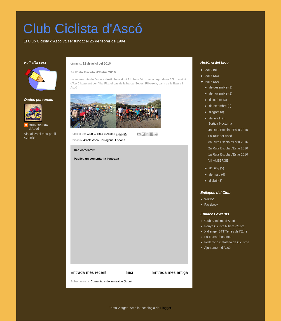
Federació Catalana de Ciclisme (226, 242)
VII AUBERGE (218, 160)
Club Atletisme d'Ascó (219, 221)
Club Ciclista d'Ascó (82, 28)
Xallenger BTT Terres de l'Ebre (225, 231)
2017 (209, 76)
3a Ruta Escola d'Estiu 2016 (228, 142)
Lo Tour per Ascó (220, 136)
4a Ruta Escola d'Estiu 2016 (228, 130)
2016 (209, 82)
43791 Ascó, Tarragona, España (104, 140)
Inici (129, 272)
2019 (209, 70)
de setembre (218, 106)
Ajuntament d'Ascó (217, 247)
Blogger (165, 308)
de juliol (214, 118)
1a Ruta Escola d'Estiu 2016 (228, 154)
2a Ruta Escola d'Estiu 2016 (228, 148)
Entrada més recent (88, 272)
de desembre (218, 87)
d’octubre (216, 100)
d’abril (213, 180)
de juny (214, 168)
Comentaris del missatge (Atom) (112, 281)
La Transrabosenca (218, 237)
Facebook (211, 204)
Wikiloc (209, 199)
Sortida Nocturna (220, 123)
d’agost (214, 112)
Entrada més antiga (170, 272)
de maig (215, 174)
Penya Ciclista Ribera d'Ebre (224, 226)
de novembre (218, 93)
